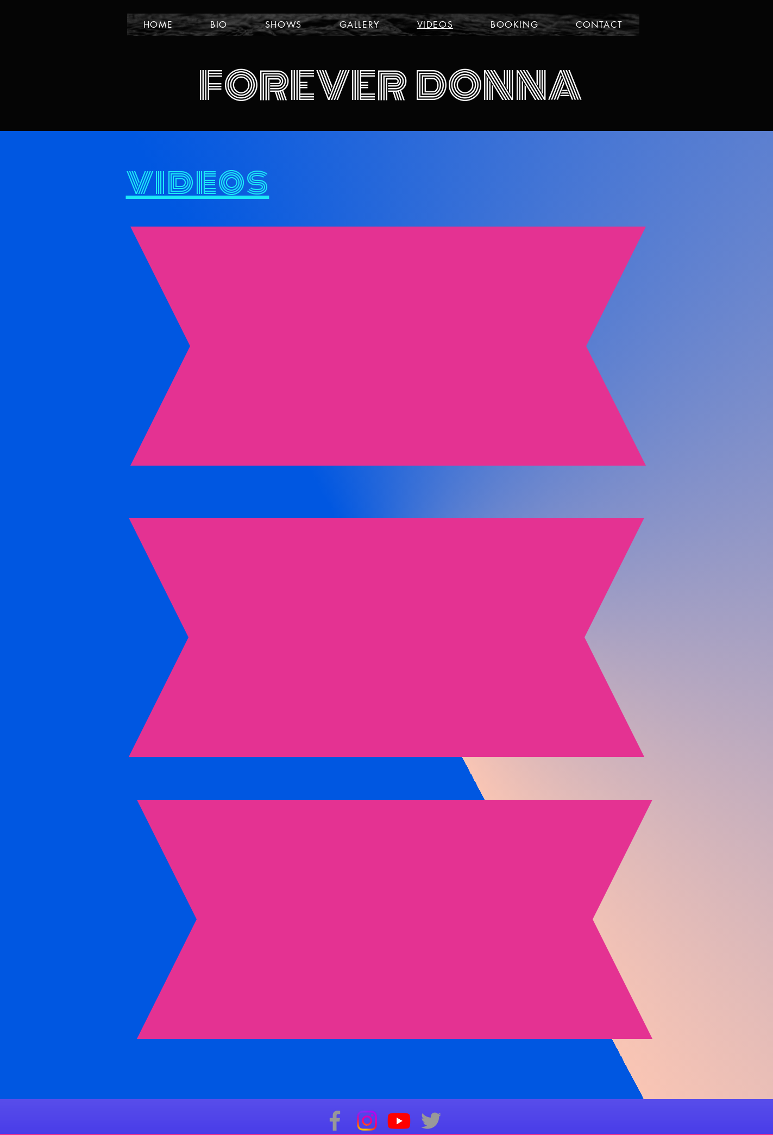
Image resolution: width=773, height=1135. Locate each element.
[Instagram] (367, 1120)
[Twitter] (431, 1120)
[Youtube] (399, 1120)
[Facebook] (335, 1120)
